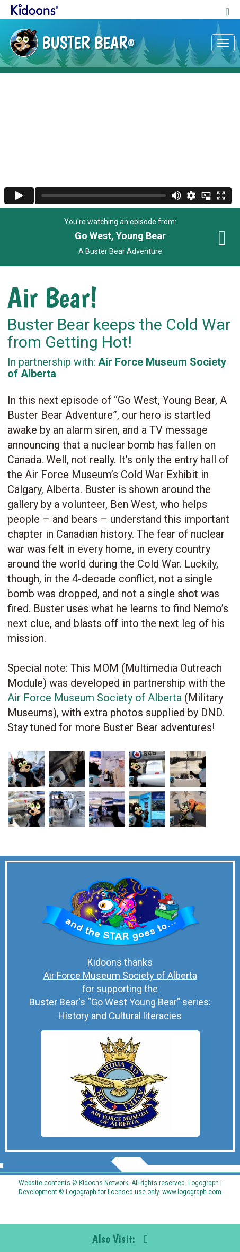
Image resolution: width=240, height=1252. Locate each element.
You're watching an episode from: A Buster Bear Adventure (120, 236)
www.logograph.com (191, 1192)
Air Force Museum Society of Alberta (94, 697)
